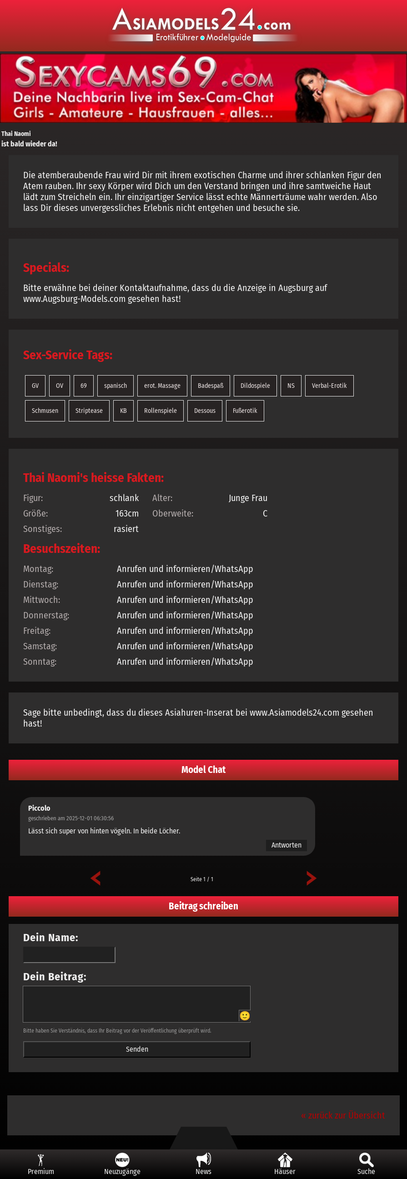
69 (83, 386)
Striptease (89, 411)
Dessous (205, 411)
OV (59, 386)
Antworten (286, 845)
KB (123, 411)
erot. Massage (162, 386)
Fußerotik (245, 411)
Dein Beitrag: (55, 976)
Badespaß (210, 386)
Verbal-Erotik (329, 386)
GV (35, 386)
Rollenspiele (160, 411)
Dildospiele (255, 386)
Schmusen (45, 411)
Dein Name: (51, 937)
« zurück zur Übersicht (343, 1115)
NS (291, 386)
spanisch (115, 386)
